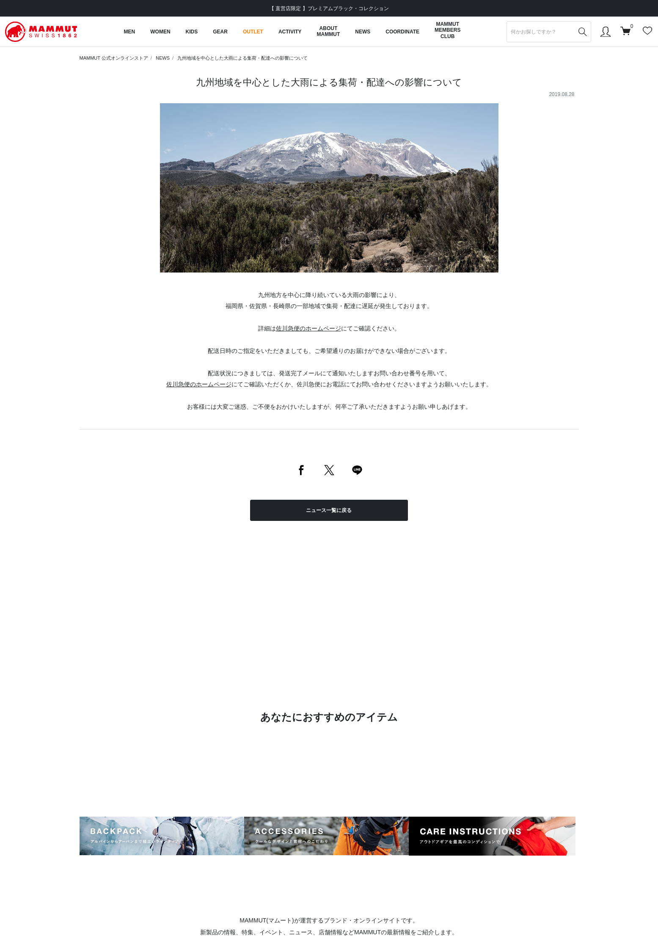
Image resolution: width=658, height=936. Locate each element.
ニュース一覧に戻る (329, 510)
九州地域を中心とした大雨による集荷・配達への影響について (242, 58)
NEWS (163, 58)
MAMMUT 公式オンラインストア (114, 58)
